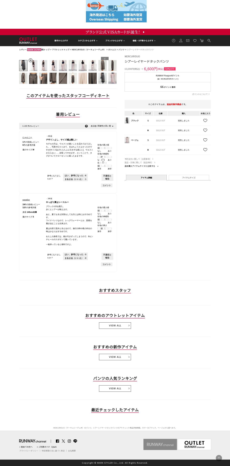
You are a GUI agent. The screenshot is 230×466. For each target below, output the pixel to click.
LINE (75, 441)
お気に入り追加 (205, 121)
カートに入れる (202, 40)
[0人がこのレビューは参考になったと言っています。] (75, 254)
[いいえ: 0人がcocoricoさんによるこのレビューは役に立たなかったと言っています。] (75, 258)
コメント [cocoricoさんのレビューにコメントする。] (107, 264)
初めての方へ (27, 447)
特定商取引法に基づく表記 (53, 451)
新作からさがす (61, 40)
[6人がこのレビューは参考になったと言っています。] (75, 175)
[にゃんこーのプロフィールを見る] (27, 137)
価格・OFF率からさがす (143, 40)
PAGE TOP (219, 458)
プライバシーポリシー (28, 451)
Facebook (57, 441)
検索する (209, 40)
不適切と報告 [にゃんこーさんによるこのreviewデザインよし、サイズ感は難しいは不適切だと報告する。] (107, 177)
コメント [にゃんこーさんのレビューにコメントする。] (107, 185)
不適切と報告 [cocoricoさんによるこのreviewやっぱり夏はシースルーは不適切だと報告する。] (107, 256)
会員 (181, 40)
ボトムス (112, 49)
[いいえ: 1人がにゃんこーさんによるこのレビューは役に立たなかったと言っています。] (75, 179)
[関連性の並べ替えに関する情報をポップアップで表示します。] (86, 126)
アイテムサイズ (188, 177)
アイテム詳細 (146, 177)
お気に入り (195, 40)
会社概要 (72, 451)
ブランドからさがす (114, 40)
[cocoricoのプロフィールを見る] (26, 200)
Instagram (69, 441)
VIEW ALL (115, 325)
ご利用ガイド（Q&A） (48, 447)
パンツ (121, 49)
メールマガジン (188, 40)
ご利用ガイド (174, 40)
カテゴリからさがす (86, 40)
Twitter (63, 441)
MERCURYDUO (132, 56)
